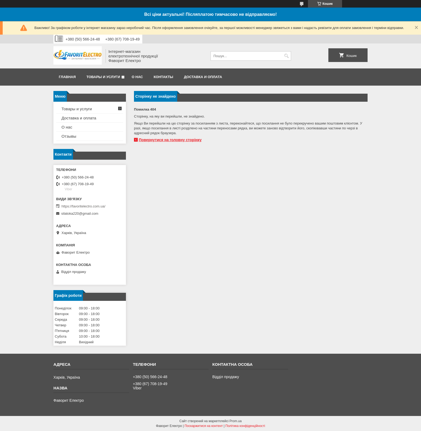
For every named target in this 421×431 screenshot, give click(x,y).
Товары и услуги (103, 77)
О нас (137, 77)
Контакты (163, 77)
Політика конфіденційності (245, 426)
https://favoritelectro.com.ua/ (83, 206)
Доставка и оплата (203, 77)
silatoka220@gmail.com (79, 213)
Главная (67, 77)
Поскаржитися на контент (203, 426)
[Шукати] (286, 56)
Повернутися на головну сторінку (170, 140)
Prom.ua (236, 421)
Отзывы (68, 136)
